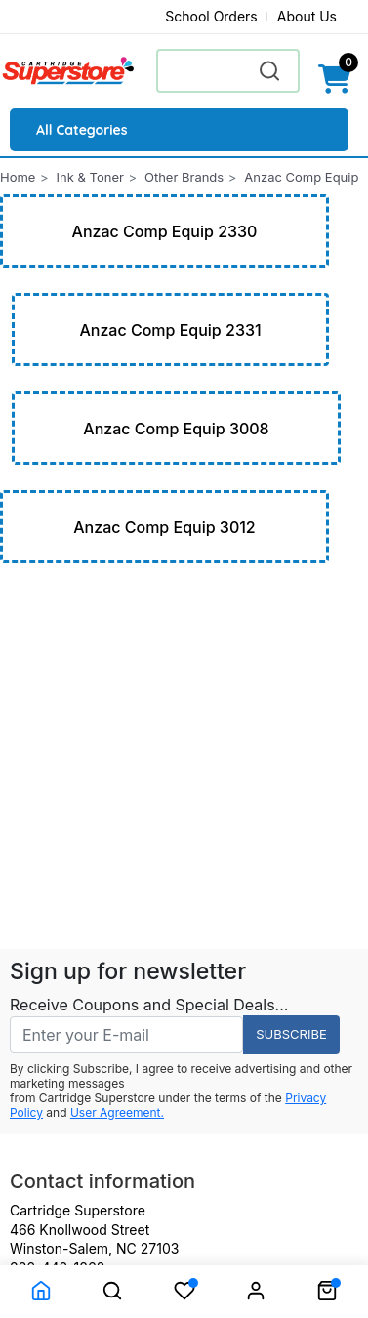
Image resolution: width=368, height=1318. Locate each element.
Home (17, 177)
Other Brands (184, 177)
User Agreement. (117, 1112)
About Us (307, 16)
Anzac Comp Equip (301, 177)
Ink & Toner (90, 177)
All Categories (82, 130)
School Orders (211, 16)
